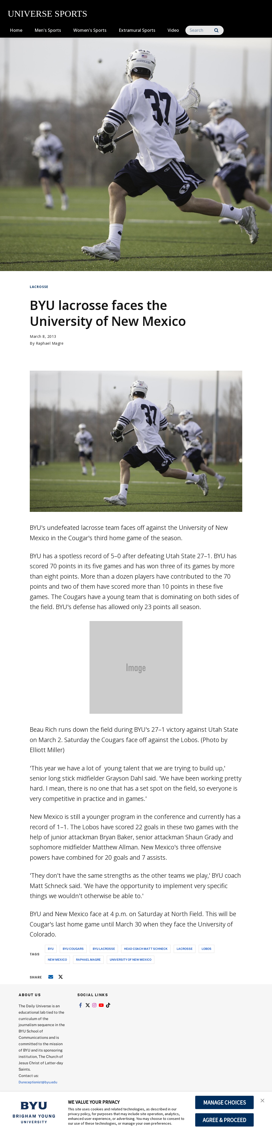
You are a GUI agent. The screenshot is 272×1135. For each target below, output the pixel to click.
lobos (206, 948)
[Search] (204, 30)
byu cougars (73, 948)
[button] (263, 1101)
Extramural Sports (137, 30)
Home (16, 30)
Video (173, 30)
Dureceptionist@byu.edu (40, 1082)
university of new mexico (130, 959)
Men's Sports (48, 30)
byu (51, 948)
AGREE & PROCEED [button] (225, 1120)
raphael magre (88, 959)
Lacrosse (39, 287)
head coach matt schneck (146, 948)
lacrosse (185, 948)
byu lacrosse (104, 948)
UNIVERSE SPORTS (47, 14)
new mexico (57, 959)
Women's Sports (90, 30)
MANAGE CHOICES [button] (224, 1102)
